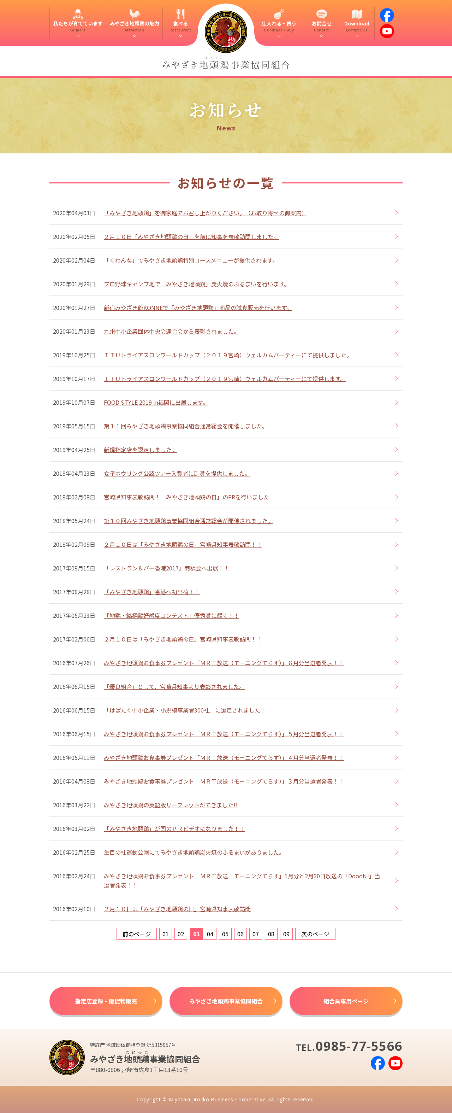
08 (271, 934)
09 (286, 934)
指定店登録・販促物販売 (106, 1001)
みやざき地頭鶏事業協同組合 (226, 1001)
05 (225, 934)
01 (165, 934)
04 (210, 934)
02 (181, 934)
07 (255, 934)
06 (240, 934)
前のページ (137, 934)
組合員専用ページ (346, 1001)
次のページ (315, 934)
